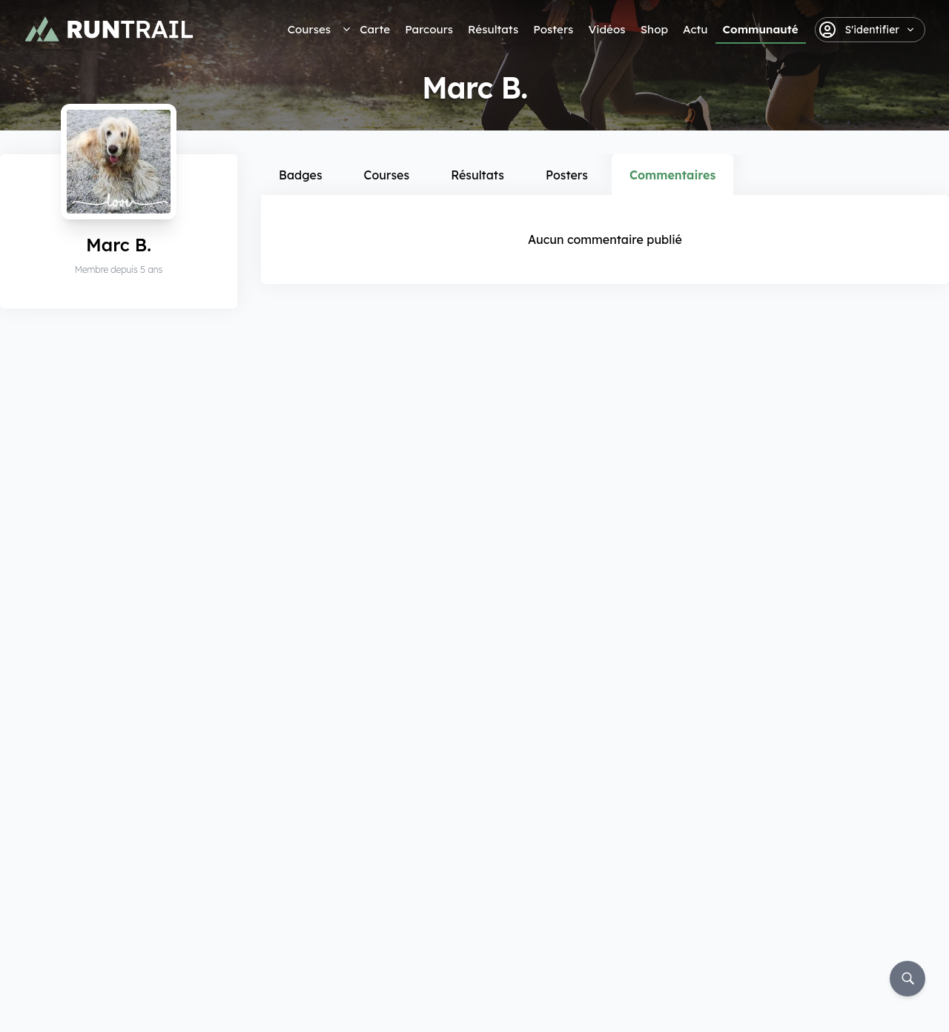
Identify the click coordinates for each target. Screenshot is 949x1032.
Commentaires (672, 175)
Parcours (429, 29)
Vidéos (606, 29)
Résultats (493, 29)
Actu (695, 29)
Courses (309, 29)
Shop (654, 29)
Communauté (760, 29)
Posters (553, 29)
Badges (301, 175)
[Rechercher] (907, 978)
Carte (375, 29)
